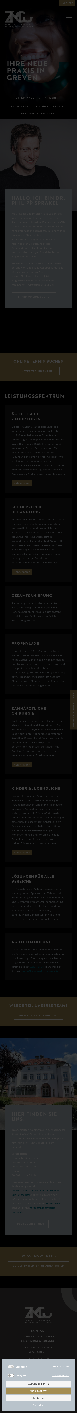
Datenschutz (38, 1405)
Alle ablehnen (38, 1398)
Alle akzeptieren (38, 1390)
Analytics (21, 1375)
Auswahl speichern (38, 1383)
